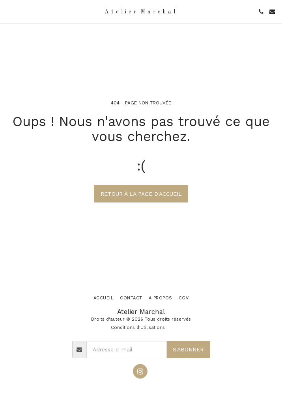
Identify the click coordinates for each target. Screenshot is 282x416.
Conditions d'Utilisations (138, 327)
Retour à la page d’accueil (141, 194)
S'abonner (188, 349)
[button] (8, 11)
